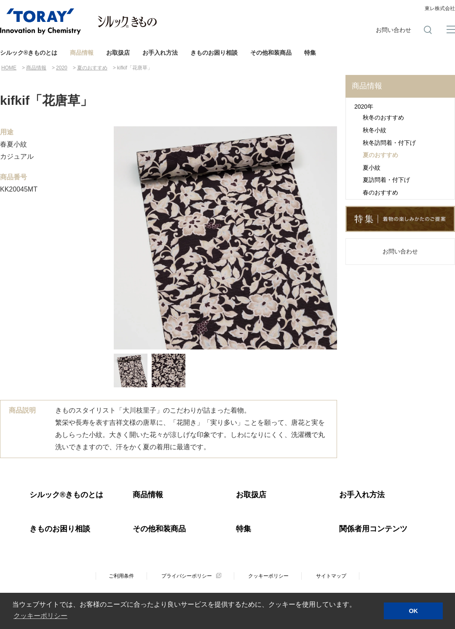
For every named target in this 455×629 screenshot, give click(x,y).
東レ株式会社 (440, 8)
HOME (8, 68)
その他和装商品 (271, 52)
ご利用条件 (121, 576)
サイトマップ (331, 576)
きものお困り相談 (214, 52)
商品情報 (82, 52)
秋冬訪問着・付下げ (389, 142)
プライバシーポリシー (186, 576)
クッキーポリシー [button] (40, 615)
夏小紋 (371, 167)
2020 (61, 68)
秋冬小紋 (374, 130)
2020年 (363, 106)
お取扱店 (118, 52)
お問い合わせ (393, 30)
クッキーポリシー (268, 576)
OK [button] (413, 611)
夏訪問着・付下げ (386, 179)
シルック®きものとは (28, 52)
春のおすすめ (380, 192)
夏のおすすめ (92, 68)
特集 (310, 52)
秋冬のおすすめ (383, 117)
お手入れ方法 (160, 52)
